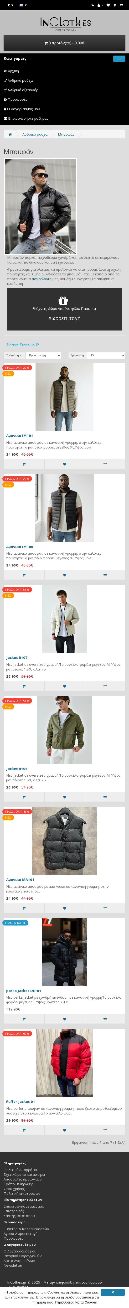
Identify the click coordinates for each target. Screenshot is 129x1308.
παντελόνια (42, 278)
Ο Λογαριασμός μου (22, 108)
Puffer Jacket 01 (20, 1101)
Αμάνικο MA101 (20, 879)
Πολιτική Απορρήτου (21, 1169)
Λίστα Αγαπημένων (19, 1260)
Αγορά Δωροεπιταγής (21, 1233)
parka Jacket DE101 (23, 990)
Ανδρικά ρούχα (18, 80)
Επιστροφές (14, 1211)
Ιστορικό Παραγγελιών (23, 1255)
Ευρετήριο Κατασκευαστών (26, 1228)
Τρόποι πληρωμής (19, 1183)
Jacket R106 (16, 768)
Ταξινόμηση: (14, 355)
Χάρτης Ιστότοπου (19, 1215)
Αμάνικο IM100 (19, 546)
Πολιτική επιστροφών (22, 1193)
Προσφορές (15, 99)
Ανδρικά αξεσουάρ (21, 89)
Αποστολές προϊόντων (23, 1179)
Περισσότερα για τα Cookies (76, 1302)
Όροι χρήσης (14, 1188)
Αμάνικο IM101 (19, 435)
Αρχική (11, 70)
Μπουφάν (66, 134)
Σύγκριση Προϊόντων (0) (23, 344)
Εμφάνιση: (78, 355)
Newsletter (13, 1265)
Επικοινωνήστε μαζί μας (26, 118)
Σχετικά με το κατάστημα (24, 1174)
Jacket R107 (16, 657)
